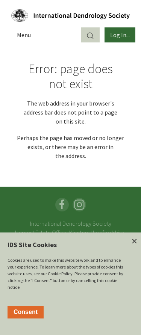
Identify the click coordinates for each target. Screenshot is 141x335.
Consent (26, 312)
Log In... (120, 35)
